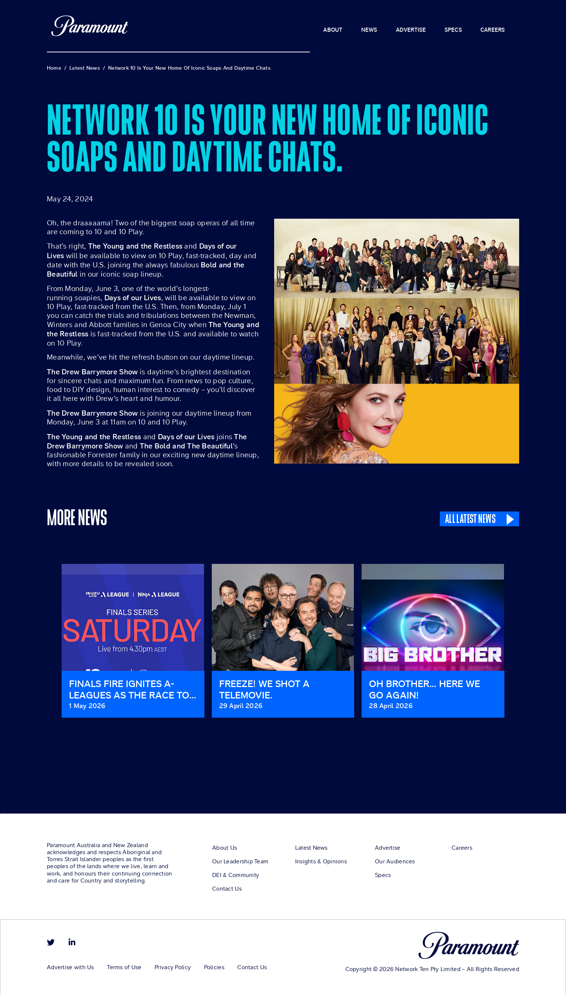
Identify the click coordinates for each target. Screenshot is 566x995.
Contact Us (227, 890)
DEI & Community (235, 876)
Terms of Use (127, 968)
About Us (224, 849)
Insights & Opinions (321, 862)
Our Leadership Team (240, 862)
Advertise (388, 849)
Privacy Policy (179, 968)
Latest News (311, 849)
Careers (462, 849)
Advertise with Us (70, 968)
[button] (48, 646)
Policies (223, 968)
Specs (383, 876)
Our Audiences (395, 862)
